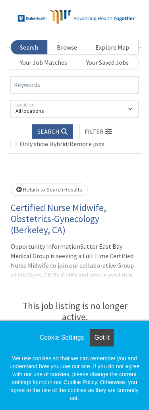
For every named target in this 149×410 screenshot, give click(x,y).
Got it (101, 337)
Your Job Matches (43, 62)
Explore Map (112, 47)
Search (29, 47)
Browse (67, 47)
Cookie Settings (61, 337)
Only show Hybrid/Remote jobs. (63, 144)
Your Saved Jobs (107, 62)
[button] (98, 131)
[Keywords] (74, 85)
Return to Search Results (49, 189)
